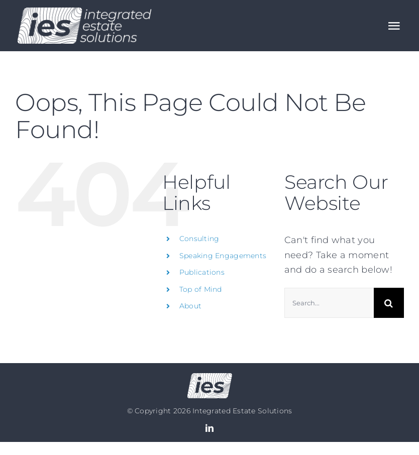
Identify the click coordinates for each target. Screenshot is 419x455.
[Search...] (329, 303)
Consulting (199, 238)
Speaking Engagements (222, 255)
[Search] (389, 303)
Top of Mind (200, 289)
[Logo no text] (209, 377)
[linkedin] (209, 428)
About (190, 305)
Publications (202, 272)
